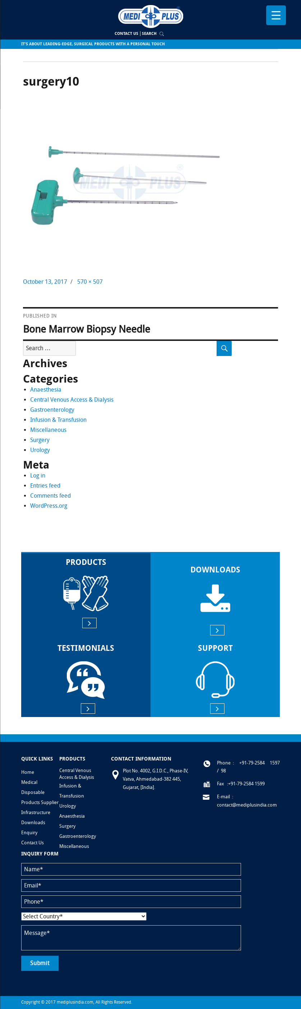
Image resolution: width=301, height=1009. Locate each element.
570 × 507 (90, 281)
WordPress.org (48, 505)
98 (223, 770)
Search (149, 33)
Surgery (40, 440)
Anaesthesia (45, 389)
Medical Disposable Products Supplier (40, 792)
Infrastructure (35, 812)
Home (27, 772)
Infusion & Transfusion (58, 419)
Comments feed (50, 495)
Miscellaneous (48, 429)
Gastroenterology (52, 409)
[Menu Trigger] (276, 15)
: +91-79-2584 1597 (256, 763)
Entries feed (45, 485)
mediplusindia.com (75, 1002)
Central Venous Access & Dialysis (72, 399)
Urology (40, 450)
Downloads (33, 822)
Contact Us (126, 33)
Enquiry (29, 832)
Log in (37, 475)
